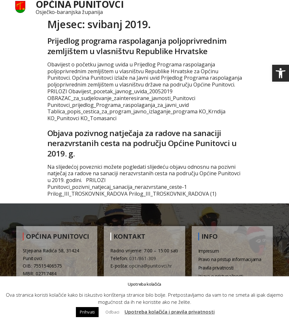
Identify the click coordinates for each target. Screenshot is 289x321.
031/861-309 (142, 258)
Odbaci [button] (112, 312)
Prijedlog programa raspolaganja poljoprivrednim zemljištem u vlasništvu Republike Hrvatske (137, 45)
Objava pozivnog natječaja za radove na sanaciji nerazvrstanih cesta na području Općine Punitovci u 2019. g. (142, 143)
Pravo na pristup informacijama (229, 259)
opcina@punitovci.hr (150, 266)
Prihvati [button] (87, 312)
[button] (280, 73)
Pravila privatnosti (216, 268)
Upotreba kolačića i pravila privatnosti (170, 311)
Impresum (208, 251)
